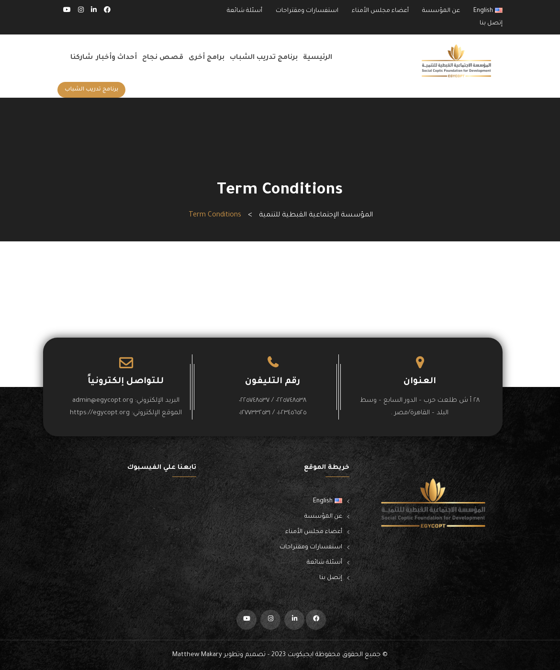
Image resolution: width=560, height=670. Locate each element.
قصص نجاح (162, 58)
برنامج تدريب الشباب (264, 58)
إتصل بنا (491, 23)
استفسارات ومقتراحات (307, 11)
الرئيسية (317, 58)
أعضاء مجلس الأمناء (380, 11)
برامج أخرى (206, 58)
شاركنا (81, 58)
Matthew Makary (197, 655)
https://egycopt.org (100, 413)
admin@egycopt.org (102, 400)
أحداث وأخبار (116, 58)
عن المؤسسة (441, 11)
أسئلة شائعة (244, 11)
